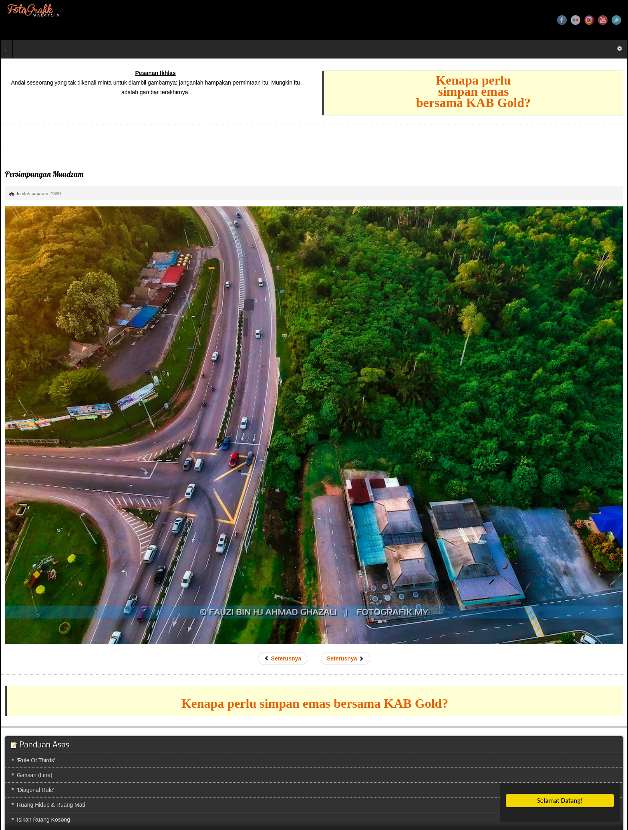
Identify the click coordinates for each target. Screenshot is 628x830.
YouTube (603, 20)
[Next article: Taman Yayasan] (345, 658)
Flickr (575, 20)
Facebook (562, 20)
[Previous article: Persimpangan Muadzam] (282, 658)
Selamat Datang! (560, 800)
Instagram (589, 20)
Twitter (616, 20)
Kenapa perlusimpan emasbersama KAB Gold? (473, 91)
